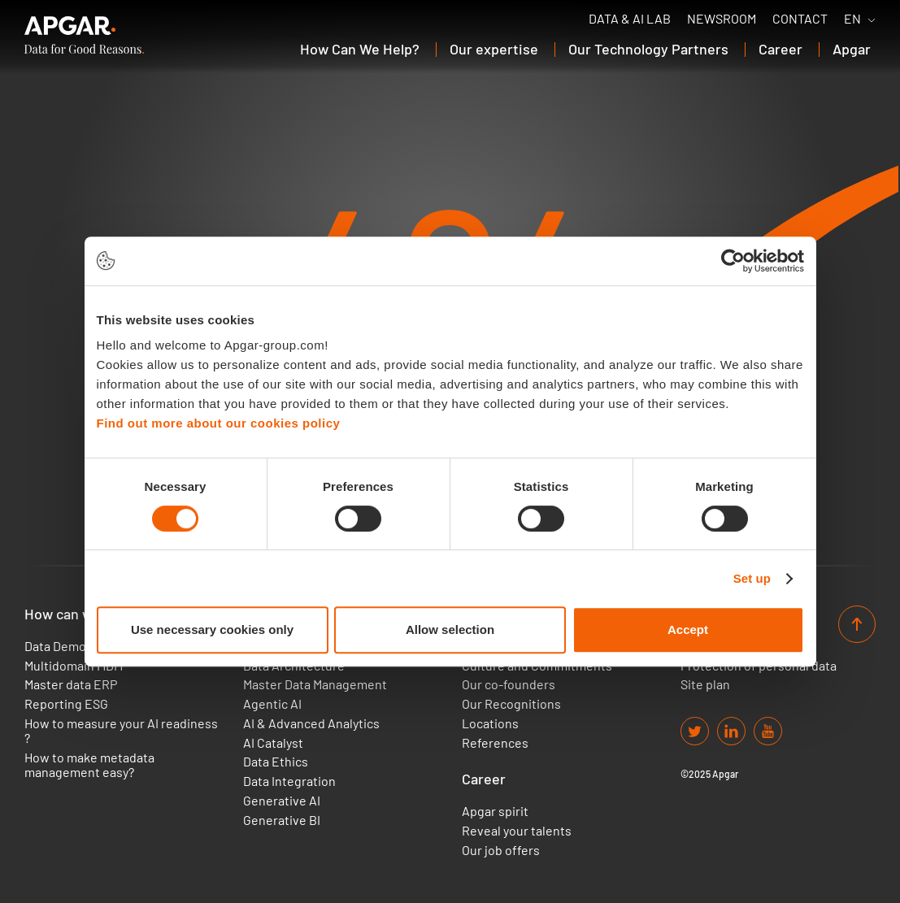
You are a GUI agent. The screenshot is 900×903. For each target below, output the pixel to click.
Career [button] (780, 49)
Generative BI (281, 820)
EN (852, 18)
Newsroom (721, 18)
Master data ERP (70, 684)
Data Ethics (275, 761)
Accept (687, 629)
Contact (800, 18)
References (495, 743)
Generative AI (281, 800)
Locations (490, 723)
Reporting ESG (66, 704)
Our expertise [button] (494, 49)
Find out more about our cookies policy (219, 423)
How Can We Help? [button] (360, 49)
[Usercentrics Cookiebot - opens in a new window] (733, 261)
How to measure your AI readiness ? (121, 730)
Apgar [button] (852, 49)
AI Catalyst (273, 743)
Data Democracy (70, 646)
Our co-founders (508, 684)
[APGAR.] (84, 35)
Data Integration (289, 781)
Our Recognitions (511, 704)
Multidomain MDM (73, 665)
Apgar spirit (495, 811)
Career (484, 779)
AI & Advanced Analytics (311, 723)
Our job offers (501, 850)
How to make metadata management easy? (89, 764)
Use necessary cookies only (212, 629)
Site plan (705, 684)
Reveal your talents (517, 830)
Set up (752, 578)
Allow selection (450, 629)
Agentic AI (272, 704)
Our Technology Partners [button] (648, 49)
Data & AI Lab (630, 18)
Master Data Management (315, 684)
